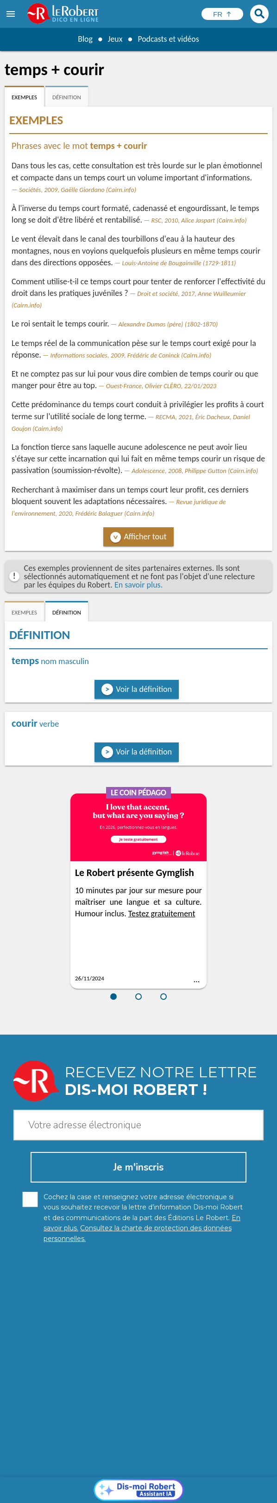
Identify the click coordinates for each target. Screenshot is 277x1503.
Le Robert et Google (161, 1493)
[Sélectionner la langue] (222, 14)
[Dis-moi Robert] (138, 1330)
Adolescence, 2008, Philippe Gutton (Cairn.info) (195, 471)
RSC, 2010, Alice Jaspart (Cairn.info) (199, 220)
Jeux (114, 39)
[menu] (11, 14)
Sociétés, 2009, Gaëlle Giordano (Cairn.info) (77, 189)
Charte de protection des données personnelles (90, 1484)
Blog (84, 39)
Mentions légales (193, 1484)
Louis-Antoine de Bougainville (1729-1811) (179, 263)
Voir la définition (144, 689)
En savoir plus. (138, 585)
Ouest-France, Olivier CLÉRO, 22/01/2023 (161, 386)
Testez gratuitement (161, 913)
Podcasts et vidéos (169, 39)
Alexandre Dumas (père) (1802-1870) (168, 324)
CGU (119, 1493)
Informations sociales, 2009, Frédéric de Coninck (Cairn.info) (131, 355)
